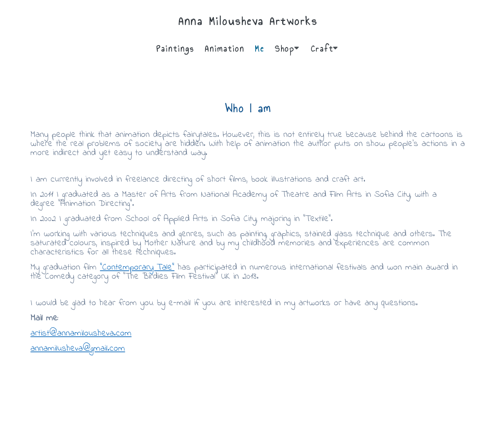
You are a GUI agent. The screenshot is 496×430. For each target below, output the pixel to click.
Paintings (175, 48)
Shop (285, 48)
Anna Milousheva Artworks (248, 21)
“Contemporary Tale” (137, 267)
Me (259, 48)
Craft (322, 48)
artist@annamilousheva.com (80, 333)
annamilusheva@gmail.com (77, 348)
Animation (225, 48)
